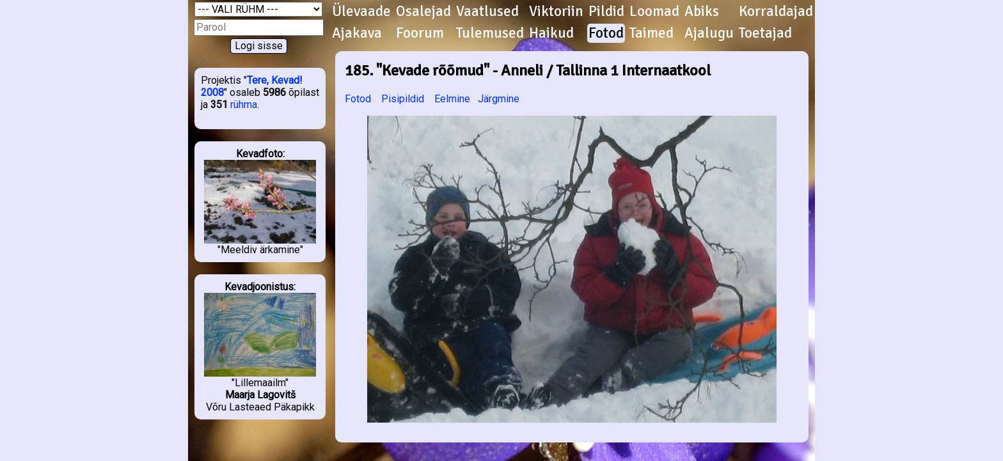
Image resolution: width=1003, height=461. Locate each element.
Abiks (701, 11)
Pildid (606, 11)
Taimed (651, 33)
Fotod (606, 33)
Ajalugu (709, 33)
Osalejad (423, 11)
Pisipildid (402, 99)
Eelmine (452, 99)
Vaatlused (487, 11)
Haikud (551, 33)
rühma (243, 104)
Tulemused (490, 33)
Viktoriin (556, 11)
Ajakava (357, 33)
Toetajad (765, 33)
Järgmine (498, 99)
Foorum (420, 33)
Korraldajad (776, 11)
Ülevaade (361, 11)
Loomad (654, 11)
